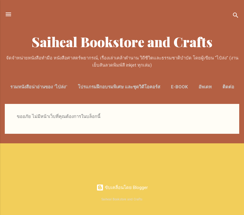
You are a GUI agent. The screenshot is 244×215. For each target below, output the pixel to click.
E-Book (179, 87)
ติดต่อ (228, 87)
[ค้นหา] (235, 16)
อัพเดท (205, 87)
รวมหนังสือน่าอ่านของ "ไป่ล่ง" (38, 87)
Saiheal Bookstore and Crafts (122, 41)
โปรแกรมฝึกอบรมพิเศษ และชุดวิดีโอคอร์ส (119, 87)
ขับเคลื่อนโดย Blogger (122, 187)
